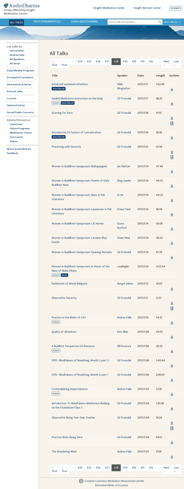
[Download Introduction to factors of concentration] (171, 137)
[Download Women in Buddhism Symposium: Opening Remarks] (171, 257)
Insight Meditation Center (109, 8)
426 (98, 61)
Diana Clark (124, 209)
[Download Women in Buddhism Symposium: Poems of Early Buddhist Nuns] (171, 186)
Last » (176, 63)
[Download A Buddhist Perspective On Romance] (171, 351)
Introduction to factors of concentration (76, 132)
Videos (15, 142)
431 (143, 61)
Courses (11, 99)
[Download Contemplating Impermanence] (171, 394)
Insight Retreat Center (147, 8)
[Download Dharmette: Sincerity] (171, 303)
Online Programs (19, 129)
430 (134, 61)
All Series (15, 64)
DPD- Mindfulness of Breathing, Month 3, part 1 (80, 374)
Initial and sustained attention (70, 84)
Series (64, 275)
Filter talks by (170, 22)
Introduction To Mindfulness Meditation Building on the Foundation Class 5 (81, 405)
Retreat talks (15, 92)
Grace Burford (122, 225)
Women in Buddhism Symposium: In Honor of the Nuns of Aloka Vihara (81, 268)
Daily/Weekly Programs (22, 71)
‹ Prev (64, 63)
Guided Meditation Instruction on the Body (77, 98)
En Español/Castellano (20, 78)
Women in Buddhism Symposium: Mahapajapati (79, 166)
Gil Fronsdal (17, 51)
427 (107, 61)
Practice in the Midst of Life (69, 317)
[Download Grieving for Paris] (171, 118)
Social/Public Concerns (20, 113)
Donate (176, 8)
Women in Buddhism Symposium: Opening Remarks (82, 252)
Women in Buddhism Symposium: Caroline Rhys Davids (79, 240)
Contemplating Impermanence (70, 389)
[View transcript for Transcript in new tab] (171, 123)
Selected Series (18, 105)
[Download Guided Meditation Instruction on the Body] (171, 103)
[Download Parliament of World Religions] (171, 289)
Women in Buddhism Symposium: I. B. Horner (78, 223)
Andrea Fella (17, 55)
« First (54, 63)
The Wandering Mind (64, 451)
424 (80, 61)
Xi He (120, 195)
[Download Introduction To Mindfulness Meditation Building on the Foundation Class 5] (171, 408)
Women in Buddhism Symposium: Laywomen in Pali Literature (82, 211)
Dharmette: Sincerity (64, 298)
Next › (166, 63)
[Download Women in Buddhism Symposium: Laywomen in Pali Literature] (171, 214)
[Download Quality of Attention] (171, 337)
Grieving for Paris (62, 113)
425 (89, 61)
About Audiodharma (19, 149)
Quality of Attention (64, 332)
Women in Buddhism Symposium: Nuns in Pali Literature (78, 197)
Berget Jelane (125, 283)
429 (125, 61)
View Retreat (59, 88)
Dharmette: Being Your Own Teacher (73, 417)
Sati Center (16, 137)
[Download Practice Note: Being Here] (171, 442)
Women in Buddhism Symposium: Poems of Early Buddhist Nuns (80, 182)
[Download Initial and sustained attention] (171, 89)
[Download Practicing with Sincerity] (171, 152)
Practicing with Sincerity (66, 146)
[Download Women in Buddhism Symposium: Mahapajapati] (171, 171)
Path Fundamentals (47, 21)
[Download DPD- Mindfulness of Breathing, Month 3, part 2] (171, 365)
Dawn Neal (123, 238)
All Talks (16, 22)
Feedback (12, 153)
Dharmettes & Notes (19, 85)
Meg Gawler (124, 180)
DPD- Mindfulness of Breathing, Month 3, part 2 (80, 360)
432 (151, 61)
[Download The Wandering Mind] (171, 457)
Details (56, 103)
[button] (171, 84)
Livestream (16, 124)
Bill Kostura (124, 346)
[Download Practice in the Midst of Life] (171, 322)
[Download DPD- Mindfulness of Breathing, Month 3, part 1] (171, 380)
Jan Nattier (123, 166)
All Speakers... (17, 59)
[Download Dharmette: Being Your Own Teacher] (171, 423)
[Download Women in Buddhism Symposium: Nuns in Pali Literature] (171, 200)
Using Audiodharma (84, 21)
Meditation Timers (21, 133)
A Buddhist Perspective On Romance (73, 346)
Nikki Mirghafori (123, 86)
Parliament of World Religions (69, 283)
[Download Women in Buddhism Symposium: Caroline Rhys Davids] (171, 243)
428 (116, 61)
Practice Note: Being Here (67, 437)
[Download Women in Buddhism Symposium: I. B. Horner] (171, 229)
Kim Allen (122, 332)
